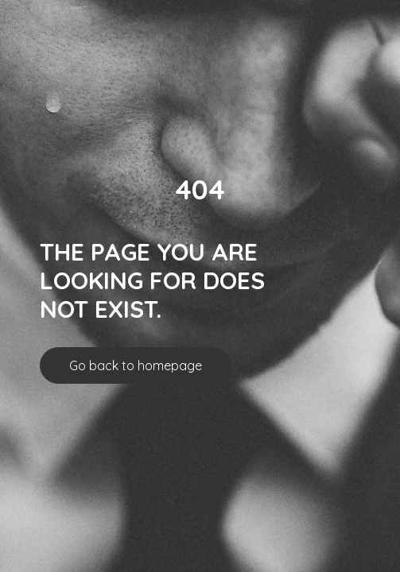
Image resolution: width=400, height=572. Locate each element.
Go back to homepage (135, 365)
